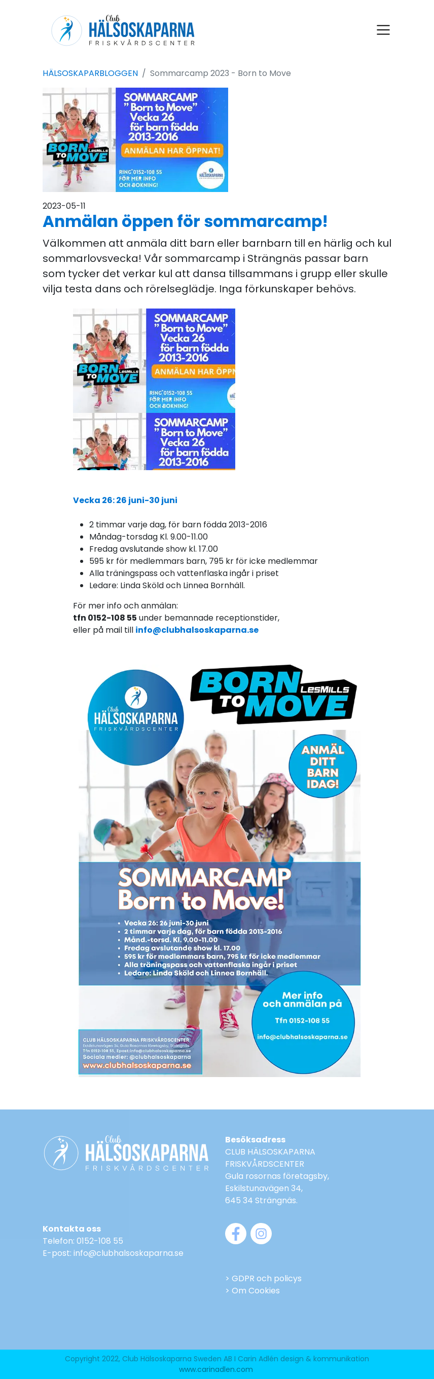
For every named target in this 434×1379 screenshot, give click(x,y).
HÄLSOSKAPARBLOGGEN (90, 73)
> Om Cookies (252, 1290)
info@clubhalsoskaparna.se (129, 1253)
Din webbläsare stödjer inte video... (154, 390)
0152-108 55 (100, 1241)
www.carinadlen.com (216, 1369)
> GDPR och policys (263, 1278)
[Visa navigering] (383, 30)
